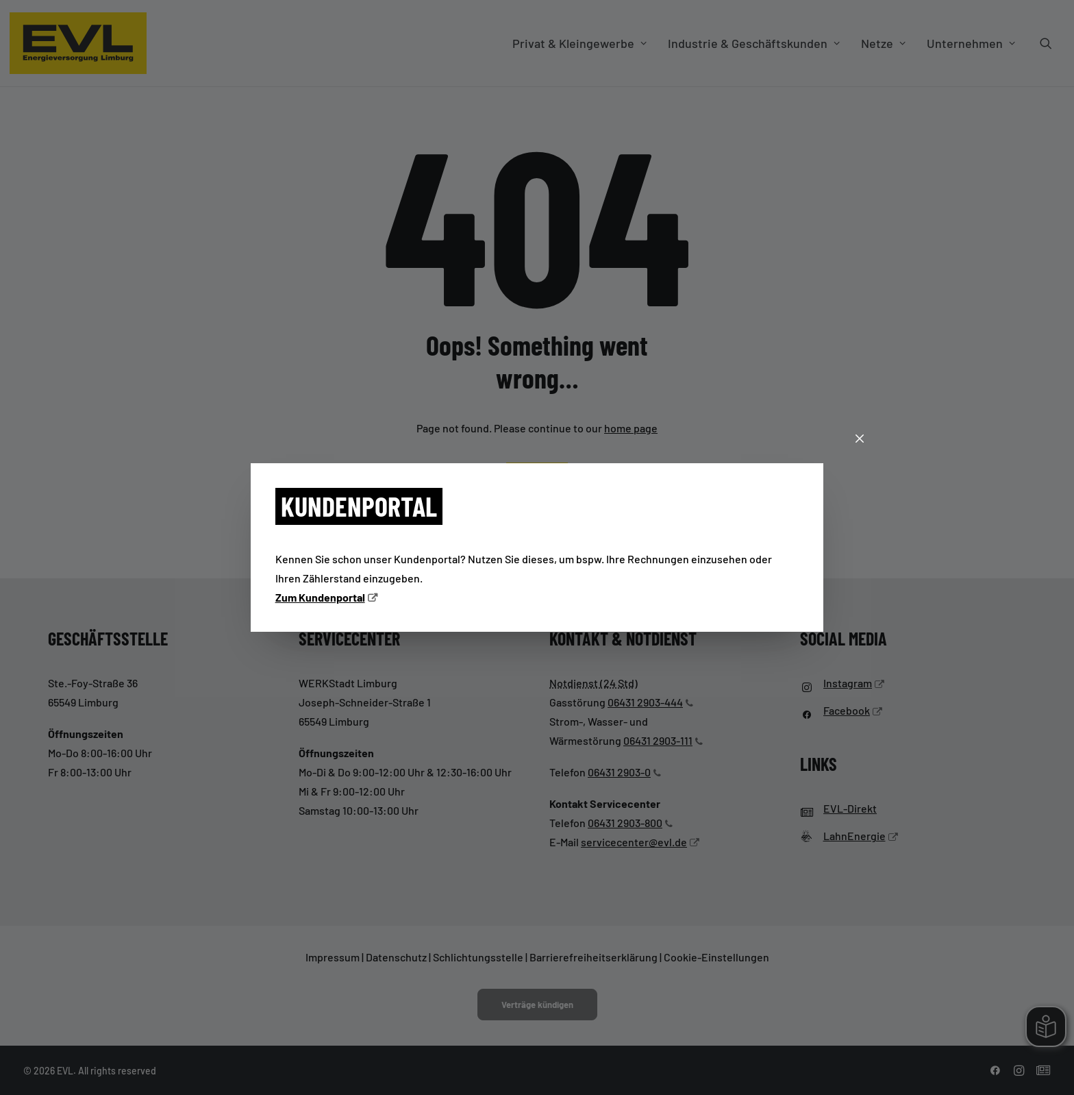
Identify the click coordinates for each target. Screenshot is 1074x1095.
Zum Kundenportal (320, 597)
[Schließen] (859, 439)
